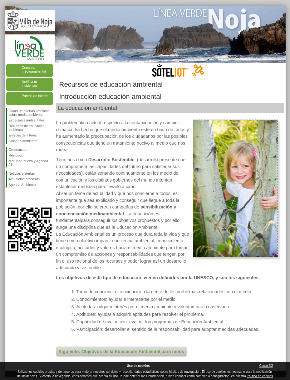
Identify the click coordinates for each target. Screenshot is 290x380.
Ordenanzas (18, 149)
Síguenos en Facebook (10, 197)
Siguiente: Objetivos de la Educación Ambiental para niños (121, 351)
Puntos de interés (35, 96)
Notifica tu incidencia (29, 83)
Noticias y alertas (22, 173)
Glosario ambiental (23, 141)
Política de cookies (260, 376)
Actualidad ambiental (25, 179)
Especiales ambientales (27, 120)
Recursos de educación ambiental (27, 127)
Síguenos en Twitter (20, 197)
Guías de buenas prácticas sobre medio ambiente (29, 112)
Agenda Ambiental (23, 185)
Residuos (16, 155)
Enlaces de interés (23, 135)
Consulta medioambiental (34, 69)
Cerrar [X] (266, 365)
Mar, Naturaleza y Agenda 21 (28, 163)
